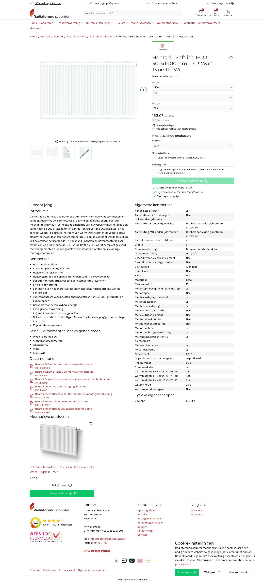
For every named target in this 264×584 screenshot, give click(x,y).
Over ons (35, 570)
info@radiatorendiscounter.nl (108, 538)
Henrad (58, 36)
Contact (142, 534)
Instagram (197, 514)
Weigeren (212, 572)
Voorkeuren (238, 572)
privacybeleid (183, 564)
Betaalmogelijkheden (150, 522)
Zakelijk (142, 526)
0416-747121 (101, 542)
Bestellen (142, 514)
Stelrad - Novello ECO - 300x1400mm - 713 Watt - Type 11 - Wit (62, 469)
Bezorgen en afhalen (149, 518)
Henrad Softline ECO (102, 36)
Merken (45, 36)
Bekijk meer (62, 485)
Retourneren (145, 530)
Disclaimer (49, 570)
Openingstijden (146, 510)
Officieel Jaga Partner (48, 3)
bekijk (203, 158)
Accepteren (187, 572)
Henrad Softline (76, 36)
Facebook (197, 510)
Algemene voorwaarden (92, 570)
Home (33, 22)
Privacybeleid (67, 570)
